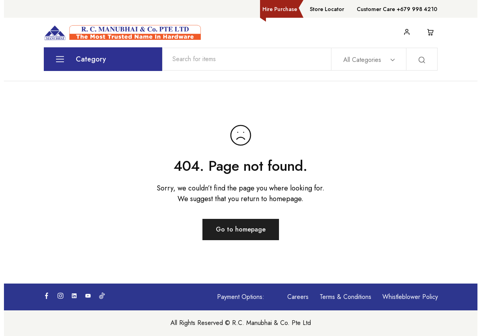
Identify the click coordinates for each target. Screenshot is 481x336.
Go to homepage (241, 229)
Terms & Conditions (345, 296)
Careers (298, 296)
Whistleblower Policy (410, 296)
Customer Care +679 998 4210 (397, 9)
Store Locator (327, 9)
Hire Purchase (279, 9)
